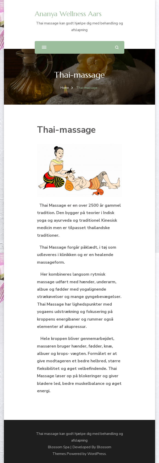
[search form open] (117, 47)
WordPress (96, 453)
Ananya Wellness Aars (68, 13)
